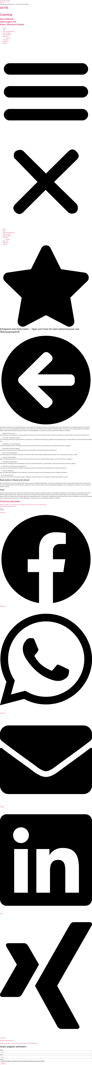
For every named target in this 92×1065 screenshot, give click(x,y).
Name (1, 1050)
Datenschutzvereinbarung (6, 1040)
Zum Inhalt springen (5, 1)
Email (1, 1054)
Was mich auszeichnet (8, 31)
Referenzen (6, 41)
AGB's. (43, 1061)
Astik (4, 29)
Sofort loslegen (7, 33)
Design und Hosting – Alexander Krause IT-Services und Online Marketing (18, 1043)
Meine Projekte (6, 34)
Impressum (3, 1038)
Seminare (5, 36)
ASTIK (1, 2)
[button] (46, 136)
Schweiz (8, 38)
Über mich (5, 40)
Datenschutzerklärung (28, 1061)
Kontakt (5, 43)
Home (4, 28)
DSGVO (2, 1059)
